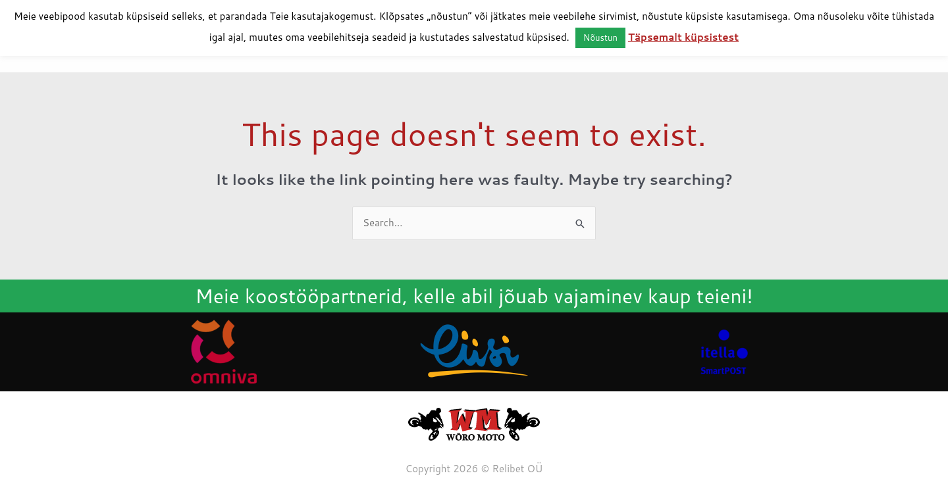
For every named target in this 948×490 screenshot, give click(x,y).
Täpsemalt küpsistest (683, 37)
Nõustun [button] (600, 37)
